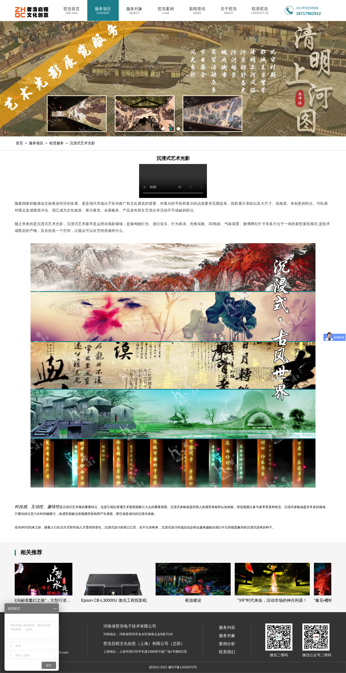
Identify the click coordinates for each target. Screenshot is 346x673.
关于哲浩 (228, 11)
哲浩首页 (71, 11)
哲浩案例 (166, 11)
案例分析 (227, 644)
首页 (19, 143)
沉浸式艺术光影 (82, 143)
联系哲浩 (260, 11)
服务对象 (134, 11)
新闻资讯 (197, 11)
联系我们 (227, 652)
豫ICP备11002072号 (182, 667)
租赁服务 (56, 143)
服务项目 (103, 11)
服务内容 (227, 627)
